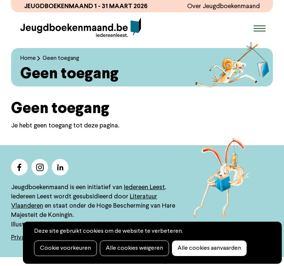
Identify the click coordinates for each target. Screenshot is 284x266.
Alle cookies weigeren (134, 248)
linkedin (60, 167)
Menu (260, 28)
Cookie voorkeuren (65, 248)
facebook (19, 167)
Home (28, 58)
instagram (39, 167)
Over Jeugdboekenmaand (223, 6)
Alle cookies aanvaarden (209, 248)
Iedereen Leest (144, 187)
